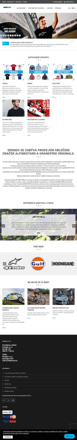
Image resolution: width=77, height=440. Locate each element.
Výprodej (58, 8)
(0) (74, 8)
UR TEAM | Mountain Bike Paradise (36, 309)
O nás (25, 2)
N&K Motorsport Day (61, 308)
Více (3, 97)
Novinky (50, 8)
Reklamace (6, 384)
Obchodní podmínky (9, 387)
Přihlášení (57, 2)
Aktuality (10, 2)
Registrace (68, 2)
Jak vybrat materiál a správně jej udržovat (15, 376)
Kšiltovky (56, 83)
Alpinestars (22, 8)
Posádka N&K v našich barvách (10, 309)
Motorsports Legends (36, 8)
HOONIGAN (37, 172)
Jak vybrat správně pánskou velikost (14, 373)
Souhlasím (8, 437)
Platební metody (8, 391)
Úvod (4, 2)
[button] (71, 41)
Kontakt (18, 2)
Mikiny (29, 83)
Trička (4, 83)
